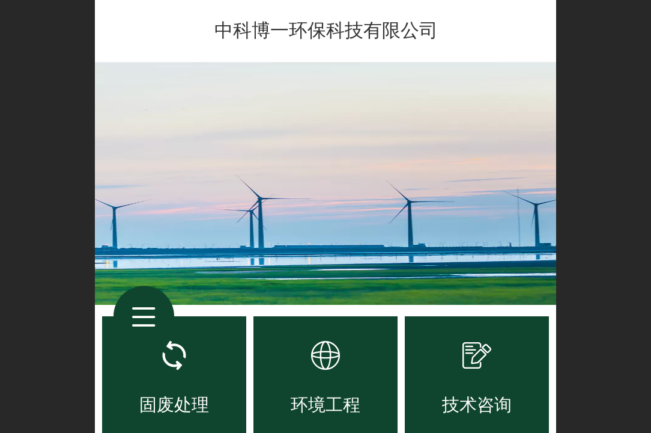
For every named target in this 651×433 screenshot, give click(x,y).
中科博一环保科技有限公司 (326, 30)
